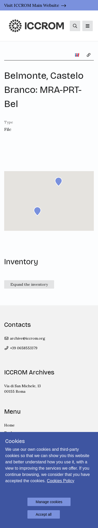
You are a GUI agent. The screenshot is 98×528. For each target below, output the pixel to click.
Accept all (44, 514)
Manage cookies (49, 502)
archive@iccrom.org (24, 338)
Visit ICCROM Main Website (31, 5)
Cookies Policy (60, 481)
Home (9, 425)
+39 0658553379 (20, 348)
